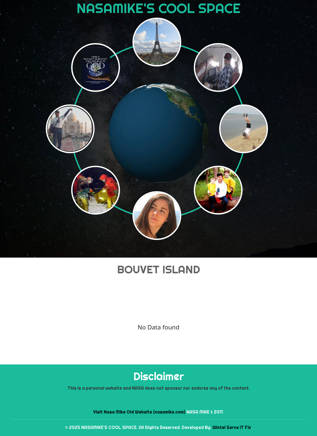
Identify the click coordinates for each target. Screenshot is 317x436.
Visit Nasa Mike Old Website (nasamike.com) (139, 412)
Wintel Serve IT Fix (231, 427)
